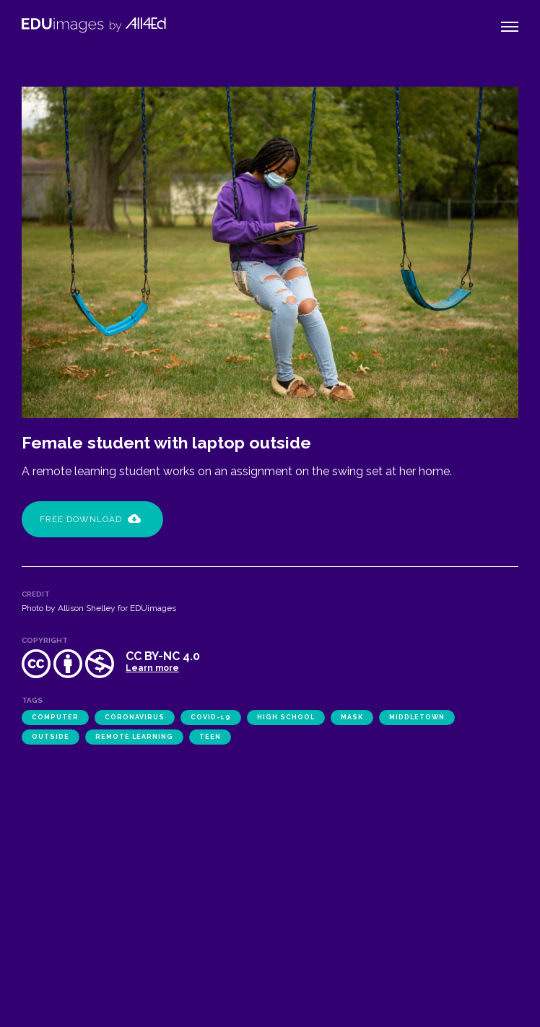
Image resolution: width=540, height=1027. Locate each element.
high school (286, 717)
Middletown (417, 717)
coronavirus (135, 717)
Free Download (90, 519)
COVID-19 (211, 717)
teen (210, 736)
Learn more (152, 668)
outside (50, 736)
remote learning (134, 736)
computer (55, 717)
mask (352, 717)
